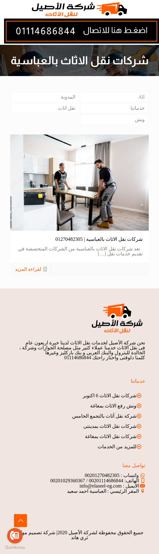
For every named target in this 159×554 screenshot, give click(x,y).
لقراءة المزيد (28, 269)
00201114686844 (106, 480)
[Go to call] (15, 535)
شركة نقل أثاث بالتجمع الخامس (104, 416)
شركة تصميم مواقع (35, 532)
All (141, 97)
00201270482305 (102, 475)
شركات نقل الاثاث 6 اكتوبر (109, 395)
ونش (140, 119)
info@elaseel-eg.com (101, 485)
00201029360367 (67, 480)
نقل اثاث (66, 108)
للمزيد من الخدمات (117, 446)
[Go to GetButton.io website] (15, 548)
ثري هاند (79, 537)
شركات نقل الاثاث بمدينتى (109, 426)
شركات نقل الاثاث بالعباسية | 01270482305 (99, 239)
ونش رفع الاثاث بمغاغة (113, 405)
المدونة (68, 97)
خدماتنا (137, 108)
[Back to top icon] (20, 520)
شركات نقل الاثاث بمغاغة (110, 436)
